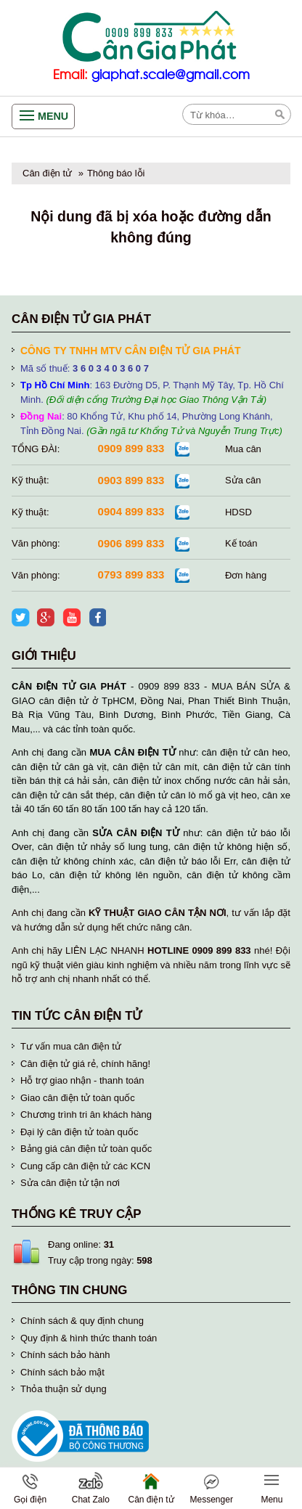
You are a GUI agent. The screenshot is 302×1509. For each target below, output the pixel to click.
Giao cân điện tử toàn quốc (77, 1097)
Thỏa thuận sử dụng (63, 1388)
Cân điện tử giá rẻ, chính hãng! (85, 1063)
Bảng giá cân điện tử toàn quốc (86, 1148)
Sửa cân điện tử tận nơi (70, 1182)
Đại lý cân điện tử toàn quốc (79, 1131)
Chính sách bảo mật (62, 1372)
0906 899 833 (131, 543)
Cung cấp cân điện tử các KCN (85, 1166)
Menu (53, 116)
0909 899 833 (131, 448)
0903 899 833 (131, 480)
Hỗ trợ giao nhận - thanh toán (82, 1080)
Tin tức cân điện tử (77, 1016)
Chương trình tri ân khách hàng (86, 1114)
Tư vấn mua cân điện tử (70, 1046)
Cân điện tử (47, 173)
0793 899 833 (131, 574)
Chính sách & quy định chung (82, 1320)
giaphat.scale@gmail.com (170, 75)
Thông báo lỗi (116, 173)
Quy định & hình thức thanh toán (88, 1338)
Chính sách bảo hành (65, 1354)
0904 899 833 (131, 511)
